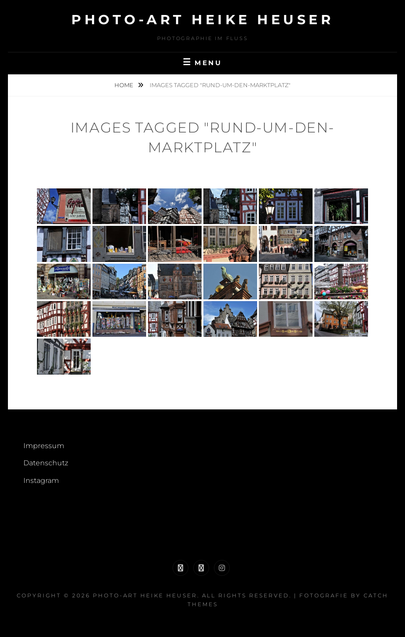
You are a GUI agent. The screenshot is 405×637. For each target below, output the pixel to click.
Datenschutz (45, 463)
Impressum (43, 446)
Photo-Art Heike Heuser (202, 19)
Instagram (41, 480)
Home (124, 84)
